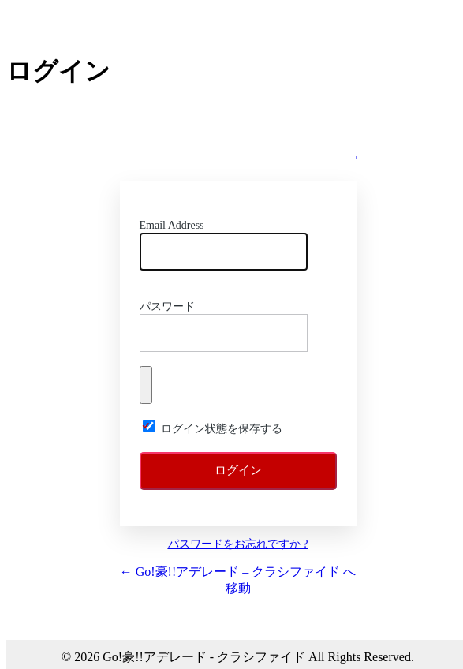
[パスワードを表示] (146, 385)
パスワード (167, 306)
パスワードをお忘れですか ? (238, 544)
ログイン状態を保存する (221, 429)
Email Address (172, 225)
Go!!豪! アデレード (238, 146)
